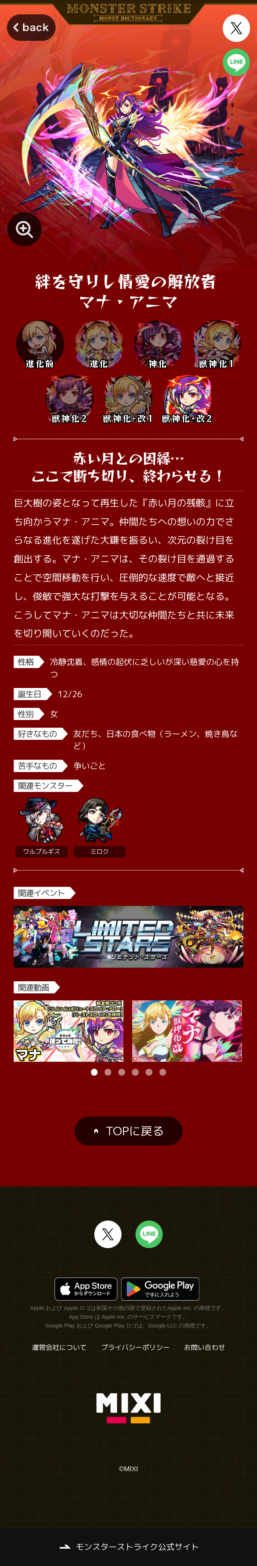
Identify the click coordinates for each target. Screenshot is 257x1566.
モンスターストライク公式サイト (137, 1546)
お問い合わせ (204, 1347)
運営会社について (59, 1347)
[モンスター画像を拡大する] (24, 229)
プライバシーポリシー (135, 1347)
